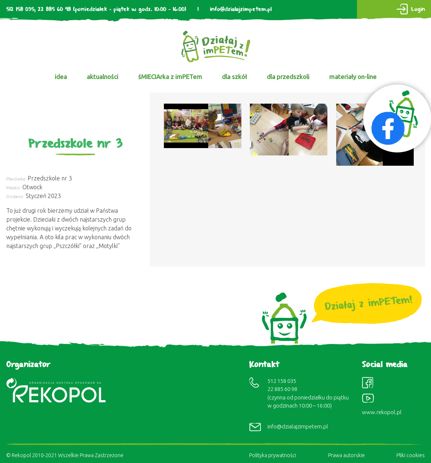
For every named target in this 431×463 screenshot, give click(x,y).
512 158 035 (20, 9)
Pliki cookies (410, 455)
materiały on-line (353, 76)
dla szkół (234, 76)
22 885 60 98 (54, 9)
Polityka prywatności (272, 455)
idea (61, 76)
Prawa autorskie (346, 455)
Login (418, 9)
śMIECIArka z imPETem (170, 76)
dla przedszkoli (288, 76)
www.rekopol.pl (382, 412)
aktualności (102, 76)
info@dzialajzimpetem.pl (241, 9)
